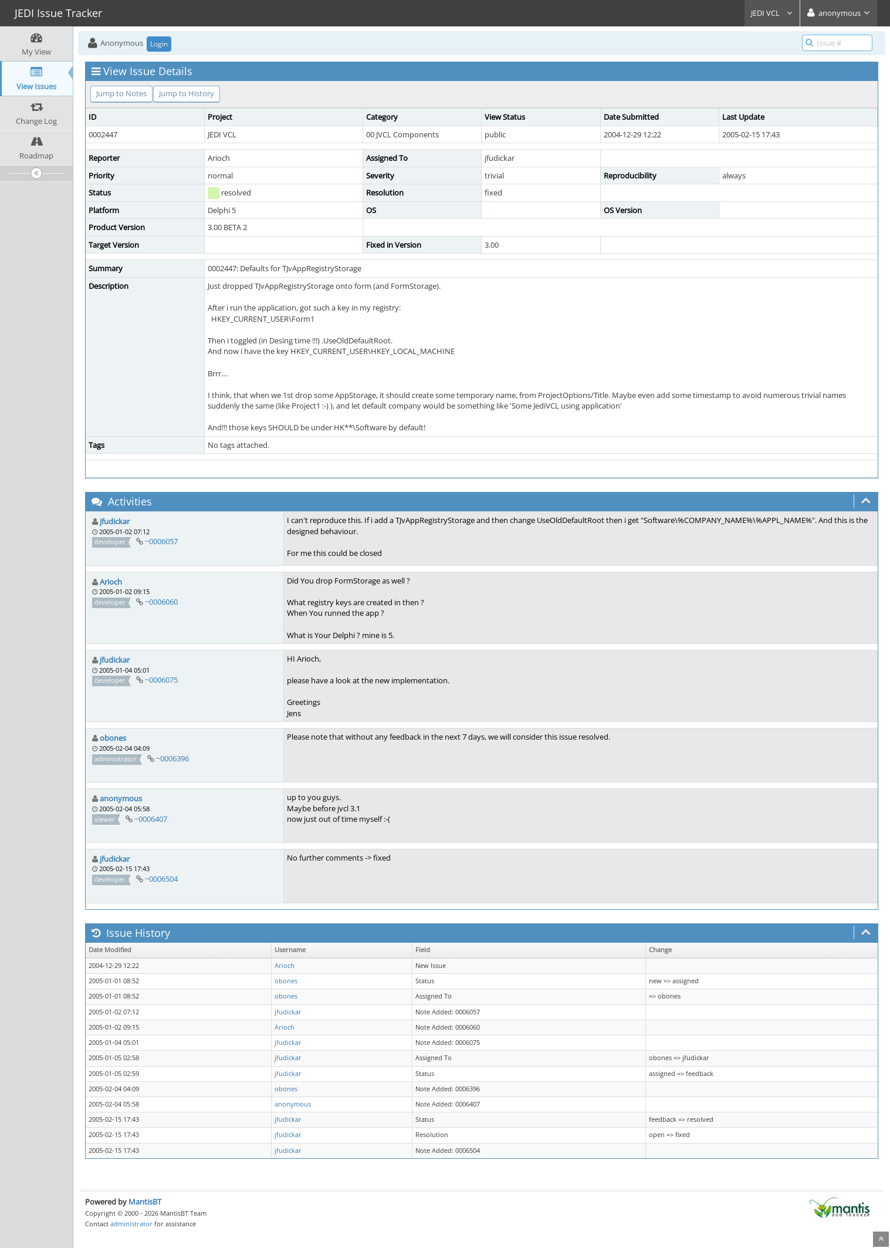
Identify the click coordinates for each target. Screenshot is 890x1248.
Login (159, 44)
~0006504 (161, 878)
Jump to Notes (121, 93)
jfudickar (115, 521)
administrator (131, 1223)
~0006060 (161, 601)
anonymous (121, 798)
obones (113, 738)
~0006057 (161, 541)
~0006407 (150, 819)
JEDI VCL (772, 13)
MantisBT (144, 1201)
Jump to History (186, 93)
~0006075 (161, 679)
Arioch (111, 581)
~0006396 (172, 758)
